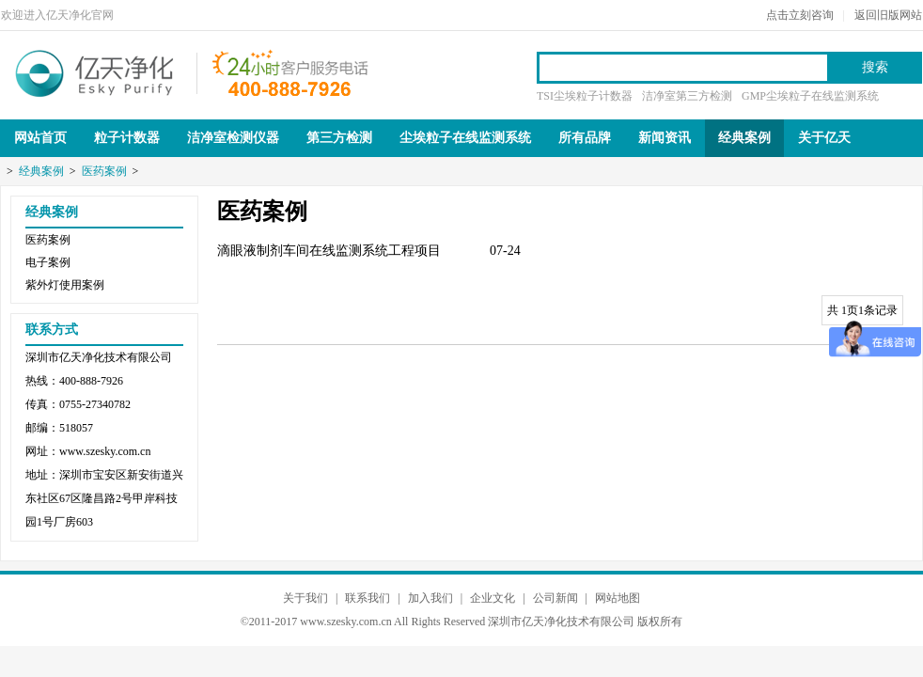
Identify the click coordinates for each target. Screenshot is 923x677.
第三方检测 (339, 138)
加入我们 (430, 598)
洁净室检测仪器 (233, 138)
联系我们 (367, 598)
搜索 (875, 67)
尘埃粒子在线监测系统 (465, 138)
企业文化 (492, 598)
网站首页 (40, 138)
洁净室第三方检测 (687, 95)
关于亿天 (824, 138)
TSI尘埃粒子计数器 (585, 95)
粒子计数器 (127, 138)
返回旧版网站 (888, 15)
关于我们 (305, 598)
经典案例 (744, 138)
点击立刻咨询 (800, 15)
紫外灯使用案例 (64, 284)
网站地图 (617, 598)
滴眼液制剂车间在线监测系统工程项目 (329, 251)
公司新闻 (555, 598)
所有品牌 (584, 138)
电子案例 (47, 262)
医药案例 (104, 171)
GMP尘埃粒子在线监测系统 (810, 95)
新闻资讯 (664, 138)
